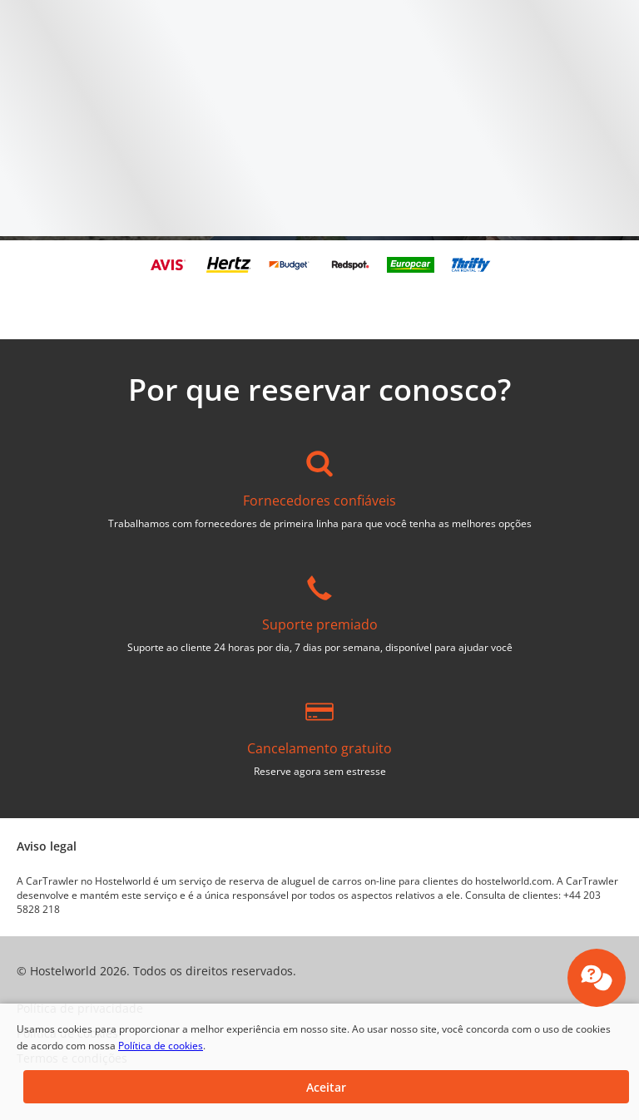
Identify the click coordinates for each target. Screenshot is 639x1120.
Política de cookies (160, 1046)
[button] (326, 1086)
